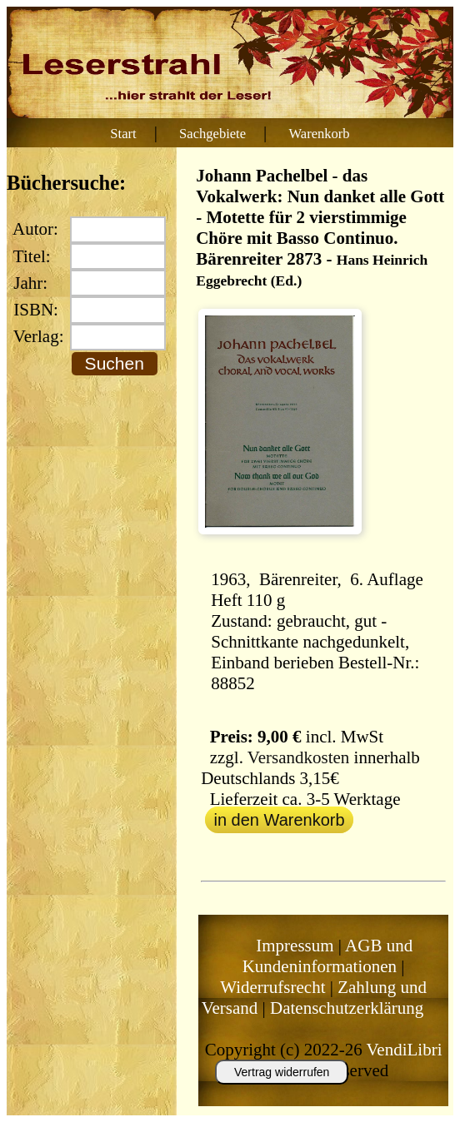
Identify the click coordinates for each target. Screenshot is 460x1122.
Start (123, 133)
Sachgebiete (212, 133)
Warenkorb (319, 133)
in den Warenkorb (278, 820)
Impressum (294, 946)
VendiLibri (404, 1050)
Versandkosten (298, 757)
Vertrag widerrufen (281, 1072)
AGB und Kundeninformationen (327, 956)
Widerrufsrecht (272, 987)
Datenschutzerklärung (346, 1008)
